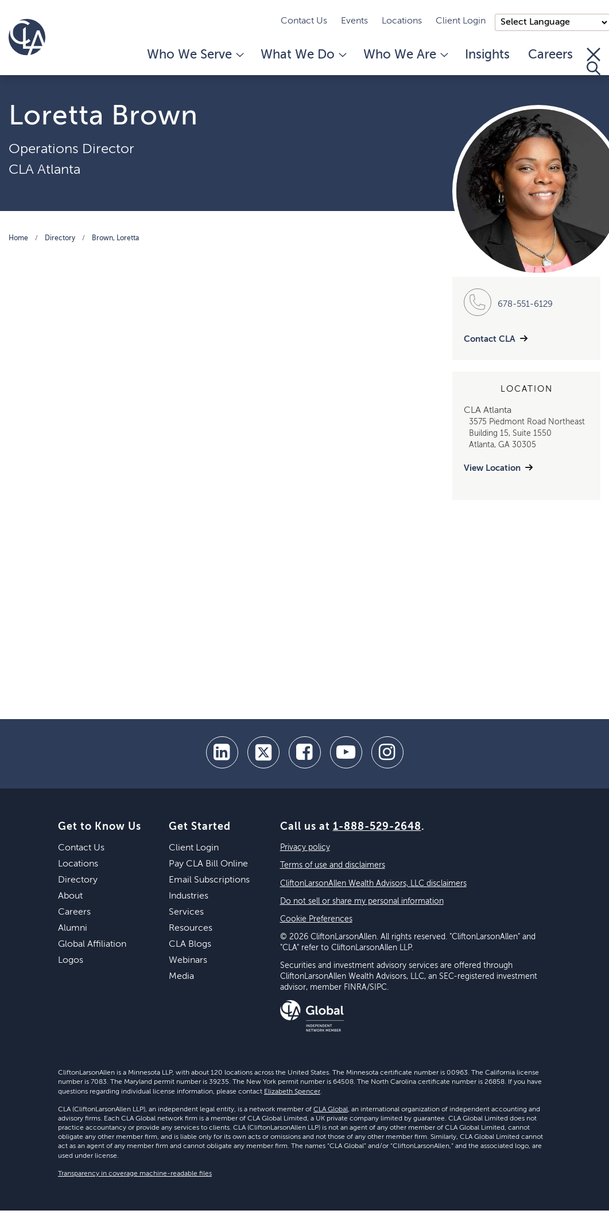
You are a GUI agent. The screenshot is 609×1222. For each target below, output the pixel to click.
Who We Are (405, 55)
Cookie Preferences (316, 919)
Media (181, 976)
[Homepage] (27, 37)
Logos (70, 960)
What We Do (303, 55)
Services (186, 912)
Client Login (461, 21)
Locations (402, 21)
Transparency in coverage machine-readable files (135, 1173)
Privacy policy (305, 848)
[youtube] (346, 752)
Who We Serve (194, 55)
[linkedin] (222, 752)
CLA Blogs (190, 944)
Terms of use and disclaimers (332, 865)
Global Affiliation (92, 944)
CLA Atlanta (44, 170)
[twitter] (263, 752)
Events (354, 21)
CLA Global (330, 1109)
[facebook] (305, 752)
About (70, 896)
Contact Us (304, 21)
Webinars (188, 960)
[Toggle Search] (593, 61)
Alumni (72, 928)
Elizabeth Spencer (292, 1091)
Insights (487, 55)
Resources (190, 928)
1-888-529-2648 (377, 827)
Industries (188, 896)
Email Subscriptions (209, 880)
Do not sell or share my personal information (362, 901)
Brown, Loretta (115, 238)
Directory (60, 238)
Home (18, 238)
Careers (550, 55)
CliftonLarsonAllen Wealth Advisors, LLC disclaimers (373, 884)
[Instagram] (387, 752)
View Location (492, 468)
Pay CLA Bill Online (208, 864)
